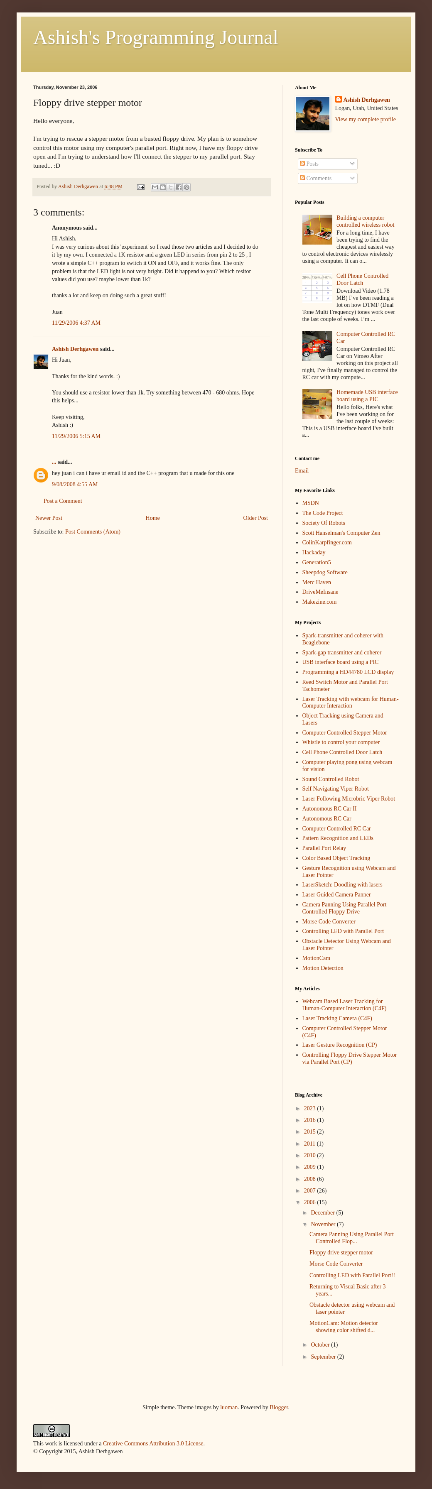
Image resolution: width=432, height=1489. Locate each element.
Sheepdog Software (325, 572)
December (323, 1213)
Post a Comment (63, 501)
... (54, 462)
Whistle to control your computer (341, 742)
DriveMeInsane (320, 592)
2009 (310, 1167)
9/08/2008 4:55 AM (75, 484)
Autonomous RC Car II (329, 809)
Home (153, 518)
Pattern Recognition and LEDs (337, 838)
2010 (310, 1155)
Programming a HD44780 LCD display (348, 672)
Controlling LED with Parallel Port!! (352, 1275)
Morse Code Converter (329, 921)
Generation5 (316, 562)
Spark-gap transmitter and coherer (342, 652)
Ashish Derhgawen (75, 349)
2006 (310, 1202)
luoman (229, 1407)
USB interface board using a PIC (340, 662)
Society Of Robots (323, 523)
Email (302, 471)
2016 (310, 1120)
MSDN (310, 503)
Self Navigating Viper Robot (335, 789)
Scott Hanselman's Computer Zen (341, 533)
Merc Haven (316, 582)
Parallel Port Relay (324, 848)
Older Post (255, 518)
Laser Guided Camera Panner (336, 894)
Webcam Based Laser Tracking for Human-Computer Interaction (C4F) (344, 1004)
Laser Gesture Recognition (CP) (339, 1045)
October (321, 1345)
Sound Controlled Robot (330, 779)
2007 (310, 1191)
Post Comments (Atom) (92, 532)
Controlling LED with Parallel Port (343, 931)
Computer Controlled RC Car (336, 828)
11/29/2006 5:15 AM (76, 436)
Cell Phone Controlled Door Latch (362, 279)
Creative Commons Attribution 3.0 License (153, 1443)
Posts (309, 164)
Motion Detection (323, 968)
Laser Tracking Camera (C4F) (337, 1018)
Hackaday (314, 552)
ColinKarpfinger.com (327, 542)
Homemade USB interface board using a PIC (367, 395)
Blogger (279, 1407)
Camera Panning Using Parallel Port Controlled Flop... (351, 1237)
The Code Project (322, 513)
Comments (315, 178)
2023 (310, 1108)
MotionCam (316, 958)
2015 (310, 1132)
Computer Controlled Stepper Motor (344, 733)
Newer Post (48, 518)
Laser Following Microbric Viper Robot (348, 799)
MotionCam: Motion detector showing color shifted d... (343, 1326)
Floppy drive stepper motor (341, 1252)
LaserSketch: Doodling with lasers (342, 885)
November (324, 1224)
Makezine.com (319, 602)
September (324, 1357)
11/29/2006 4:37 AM (76, 323)
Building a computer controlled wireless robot (365, 221)
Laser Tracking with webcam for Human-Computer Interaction (350, 702)
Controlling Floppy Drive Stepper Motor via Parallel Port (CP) (349, 1058)
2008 (310, 1179)
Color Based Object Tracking (336, 858)
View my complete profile (365, 119)
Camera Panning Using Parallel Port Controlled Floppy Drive (344, 908)
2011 (310, 1144)
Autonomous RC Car (326, 819)
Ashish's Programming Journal (155, 37)
